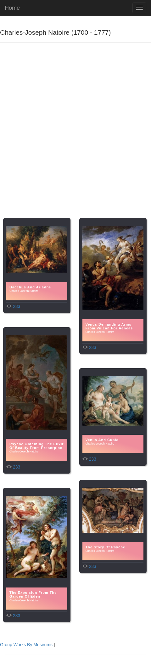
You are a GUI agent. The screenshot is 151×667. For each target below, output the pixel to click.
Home (12, 8)
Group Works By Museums (26, 644)
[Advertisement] (75, 136)
